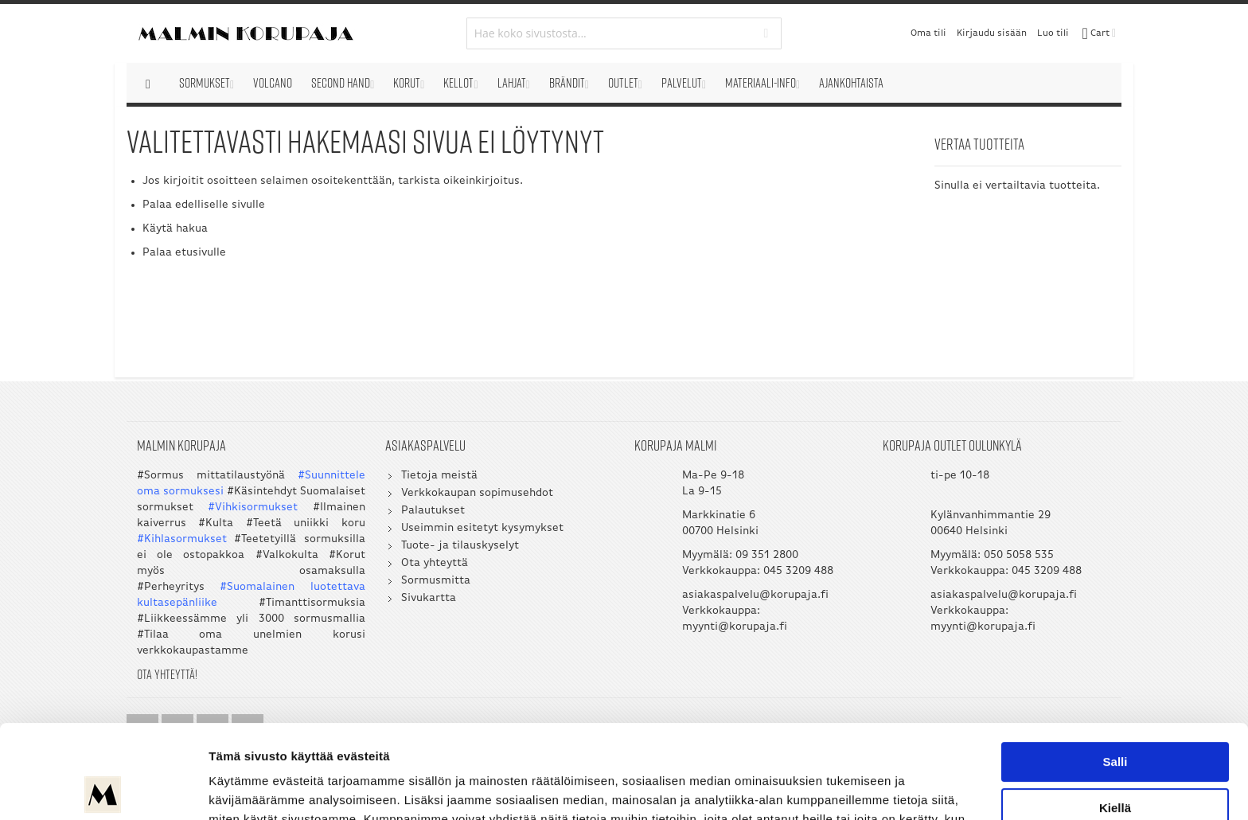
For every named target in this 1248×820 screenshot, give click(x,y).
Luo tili (1053, 33)
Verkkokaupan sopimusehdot (477, 493)
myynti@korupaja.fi (734, 627)
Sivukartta (428, 598)
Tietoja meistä (439, 476)
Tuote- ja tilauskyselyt (460, 546)
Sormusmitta (435, 581)
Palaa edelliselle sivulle (203, 205)
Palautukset (433, 511)
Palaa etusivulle (184, 253)
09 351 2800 (766, 555)
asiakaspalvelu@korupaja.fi (755, 595)
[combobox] (624, 33)
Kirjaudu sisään (992, 33)
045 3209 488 (798, 571)
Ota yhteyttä (434, 563)
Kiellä (1115, 713)
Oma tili (928, 33)
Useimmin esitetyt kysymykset (482, 528)
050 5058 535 (1019, 555)
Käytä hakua (175, 229)
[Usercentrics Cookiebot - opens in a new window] (103, 789)
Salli (1115, 668)
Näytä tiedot (243, 788)
